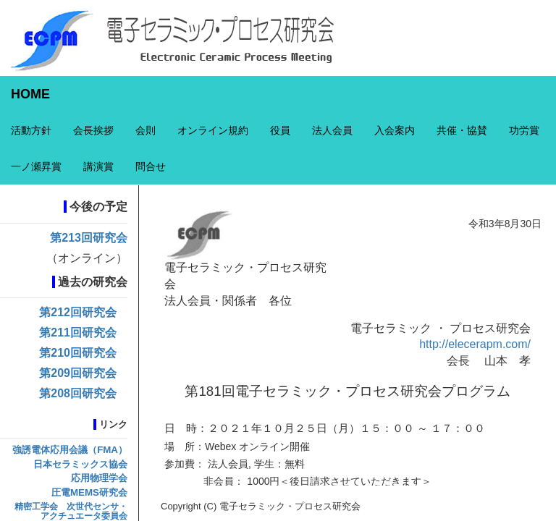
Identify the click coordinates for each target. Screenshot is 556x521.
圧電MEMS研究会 (89, 492)
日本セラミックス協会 (80, 464)
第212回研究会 (78, 312)
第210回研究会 (78, 353)
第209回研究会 (78, 373)
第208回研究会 (78, 393)
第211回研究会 (78, 332)
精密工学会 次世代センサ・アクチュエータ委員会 (70, 511)
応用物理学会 (99, 478)
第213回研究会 (88, 238)
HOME (30, 94)
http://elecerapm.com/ (475, 344)
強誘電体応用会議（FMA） (69, 449)
